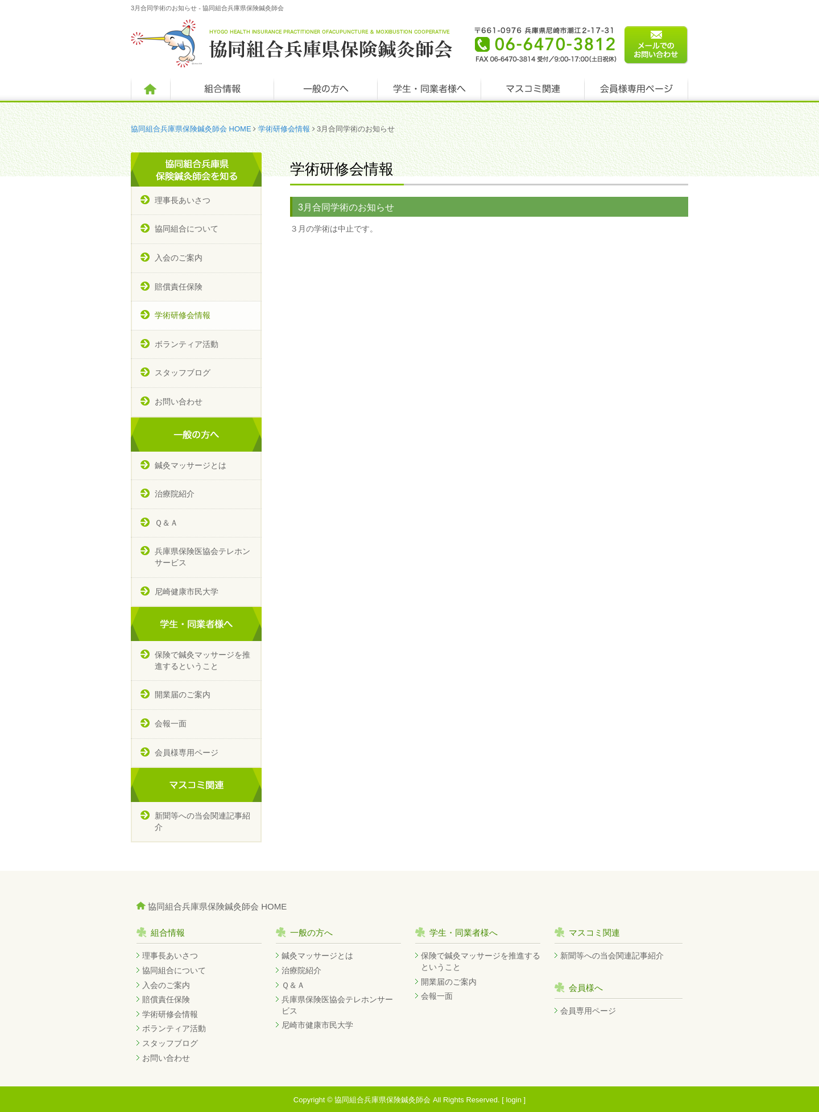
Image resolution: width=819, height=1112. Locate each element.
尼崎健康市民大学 (186, 591)
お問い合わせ (178, 401)
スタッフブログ (182, 372)
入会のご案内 (178, 257)
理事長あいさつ (182, 200)
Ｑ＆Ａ (166, 522)
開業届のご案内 (182, 694)
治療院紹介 (175, 493)
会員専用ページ (588, 1010)
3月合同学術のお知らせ (346, 207)
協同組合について (186, 228)
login (513, 1100)
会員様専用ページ (186, 752)
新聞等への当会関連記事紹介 (202, 821)
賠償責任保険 (178, 286)
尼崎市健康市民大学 (317, 1025)
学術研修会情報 (284, 129)
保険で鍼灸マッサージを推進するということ (202, 660)
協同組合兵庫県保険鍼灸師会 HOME (191, 129)
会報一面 (171, 723)
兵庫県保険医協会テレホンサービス (202, 557)
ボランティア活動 (186, 344)
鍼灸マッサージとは (190, 465)
